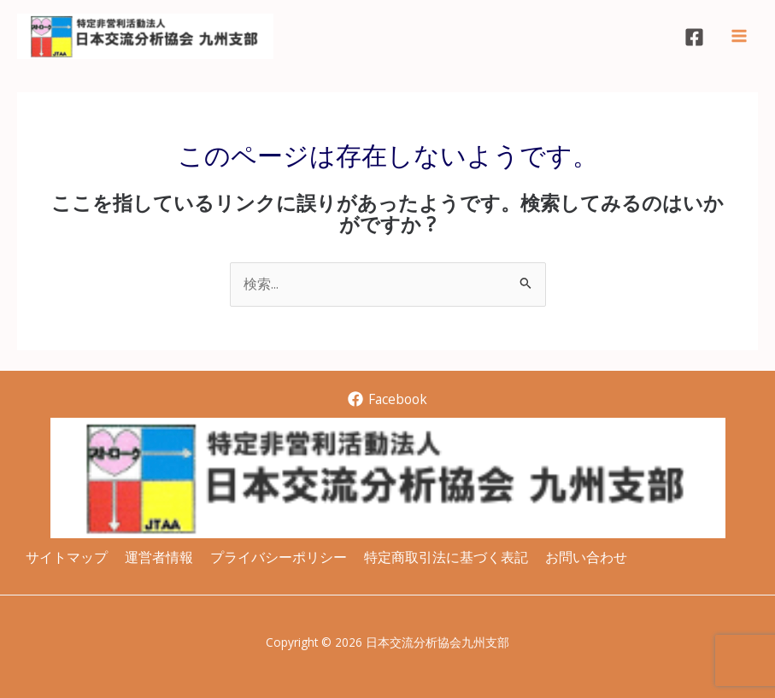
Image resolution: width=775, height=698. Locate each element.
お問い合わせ (586, 557)
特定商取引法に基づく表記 (446, 557)
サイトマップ (67, 557)
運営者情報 (159, 557)
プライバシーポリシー (278, 557)
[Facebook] (694, 37)
